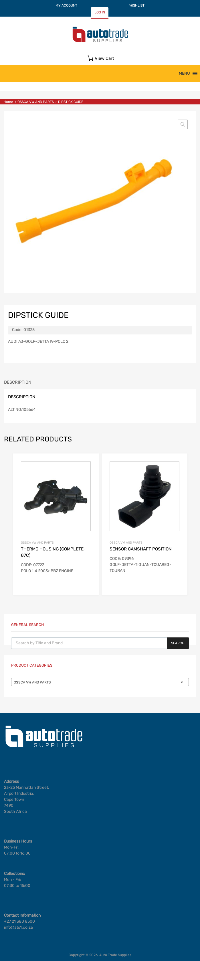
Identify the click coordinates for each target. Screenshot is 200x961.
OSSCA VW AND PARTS (35, 102)
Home (8, 102)
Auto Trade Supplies (115, 955)
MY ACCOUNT (66, 5)
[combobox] (100, 682)
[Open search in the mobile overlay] (100, 643)
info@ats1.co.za (18, 927)
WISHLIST (136, 5)
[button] (184, 73)
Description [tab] (17, 382)
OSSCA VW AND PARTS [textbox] (98, 682)
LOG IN (99, 12)
